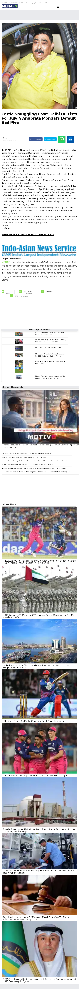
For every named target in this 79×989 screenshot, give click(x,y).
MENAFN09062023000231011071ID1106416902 (28, 238)
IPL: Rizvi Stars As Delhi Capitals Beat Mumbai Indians (34, 723)
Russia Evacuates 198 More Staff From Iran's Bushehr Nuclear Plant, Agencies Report (39, 832)
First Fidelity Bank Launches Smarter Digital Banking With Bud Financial (26, 457)
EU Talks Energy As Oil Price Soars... (48, 351)
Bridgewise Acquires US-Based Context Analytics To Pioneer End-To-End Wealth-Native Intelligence (36, 476)
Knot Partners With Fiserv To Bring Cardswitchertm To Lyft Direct (24, 461)
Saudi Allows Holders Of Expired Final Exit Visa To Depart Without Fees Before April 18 (36, 919)
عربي (34, 2)
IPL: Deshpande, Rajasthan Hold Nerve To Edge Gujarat (35, 777)
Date (5, 142)
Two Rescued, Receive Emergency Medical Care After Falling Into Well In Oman (39, 873)
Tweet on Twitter (50, 143)
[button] (40, 2)
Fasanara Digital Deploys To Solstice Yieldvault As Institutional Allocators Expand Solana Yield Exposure (37, 465)
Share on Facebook (35, 143)
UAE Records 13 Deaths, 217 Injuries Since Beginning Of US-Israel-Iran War (38, 619)
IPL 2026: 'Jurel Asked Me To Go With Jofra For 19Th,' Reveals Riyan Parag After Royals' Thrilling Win (38, 565)
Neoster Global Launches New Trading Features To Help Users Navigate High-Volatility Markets (34, 472)
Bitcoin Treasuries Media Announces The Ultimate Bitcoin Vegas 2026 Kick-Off (28, 468)
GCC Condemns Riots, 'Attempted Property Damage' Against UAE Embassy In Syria (39, 981)
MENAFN (7, 154)
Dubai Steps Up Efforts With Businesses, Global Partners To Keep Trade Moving (38, 669)
